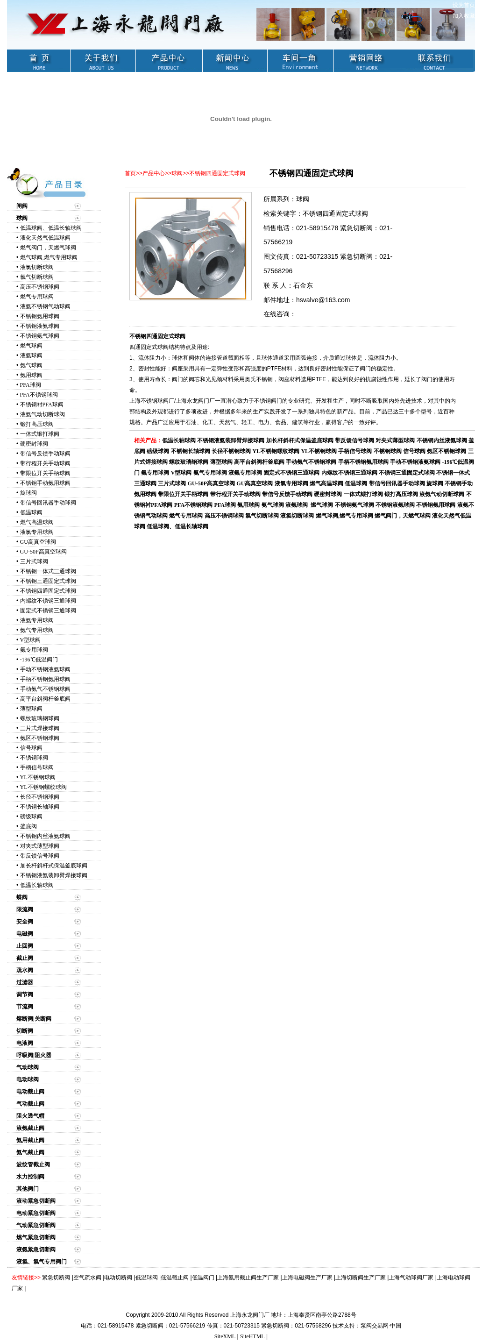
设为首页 (464, 5)
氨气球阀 (31, 365)
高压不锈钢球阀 (39, 287)
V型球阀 (30, 640)
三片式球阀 (34, 561)
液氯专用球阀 (37, 532)
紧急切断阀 (56, 1277)
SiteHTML (252, 1336)
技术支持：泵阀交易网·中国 (367, 1325)
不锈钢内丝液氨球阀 (45, 836)
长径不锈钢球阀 (39, 797)
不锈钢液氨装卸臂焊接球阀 (53, 875)
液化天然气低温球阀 (45, 237)
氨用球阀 (31, 375)
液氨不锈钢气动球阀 (45, 306)
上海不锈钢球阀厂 (151, 401)
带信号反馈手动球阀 (45, 453)
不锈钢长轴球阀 (39, 806)
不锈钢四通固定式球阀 (48, 591)
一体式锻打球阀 (39, 434)
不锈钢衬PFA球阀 (42, 404)
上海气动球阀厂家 (411, 1277)
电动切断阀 (118, 1277)
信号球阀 (31, 748)
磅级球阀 (31, 816)
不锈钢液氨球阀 (39, 326)
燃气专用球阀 (37, 296)
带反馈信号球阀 (39, 855)
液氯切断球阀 (37, 267)
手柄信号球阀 (37, 767)
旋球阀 (28, 493)
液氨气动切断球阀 (42, 414)
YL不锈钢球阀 (38, 777)
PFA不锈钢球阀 (39, 394)
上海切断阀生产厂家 (360, 1277)
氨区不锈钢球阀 (39, 738)
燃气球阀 (31, 345)
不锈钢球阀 (34, 757)
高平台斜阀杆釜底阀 (45, 699)
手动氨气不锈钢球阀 (45, 689)
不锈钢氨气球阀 (39, 336)
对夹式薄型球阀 (39, 846)
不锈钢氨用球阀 (39, 316)
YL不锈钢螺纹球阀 (43, 787)
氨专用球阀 (34, 649)
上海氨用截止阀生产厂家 (248, 1277)
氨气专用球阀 (37, 630)
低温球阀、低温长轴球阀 (51, 228)
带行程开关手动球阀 (45, 463)
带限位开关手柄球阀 (45, 473)
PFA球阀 (30, 385)
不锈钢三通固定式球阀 (48, 581)
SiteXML (224, 1336)
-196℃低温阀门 (39, 659)
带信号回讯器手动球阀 (48, 502)
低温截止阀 (175, 1277)
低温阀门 (203, 1277)
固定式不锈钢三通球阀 (48, 610)
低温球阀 (31, 512)
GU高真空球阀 (38, 542)
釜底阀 (28, 826)
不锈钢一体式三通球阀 (48, 571)
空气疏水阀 (87, 1277)
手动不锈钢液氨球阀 (45, 669)
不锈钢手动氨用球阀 (45, 483)
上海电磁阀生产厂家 (307, 1277)
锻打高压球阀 (37, 424)
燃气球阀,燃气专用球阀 (49, 257)
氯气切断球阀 (37, 277)
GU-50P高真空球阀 (43, 551)
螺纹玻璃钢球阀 (39, 718)
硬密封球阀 (34, 443)
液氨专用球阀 (37, 620)
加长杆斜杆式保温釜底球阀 (53, 865)
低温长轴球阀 (37, 885)
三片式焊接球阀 (39, 728)
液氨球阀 (31, 355)
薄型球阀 (31, 708)
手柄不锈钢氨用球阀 (45, 679)
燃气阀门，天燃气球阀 (48, 247)
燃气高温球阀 (37, 522)
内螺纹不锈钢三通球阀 (48, 600)
